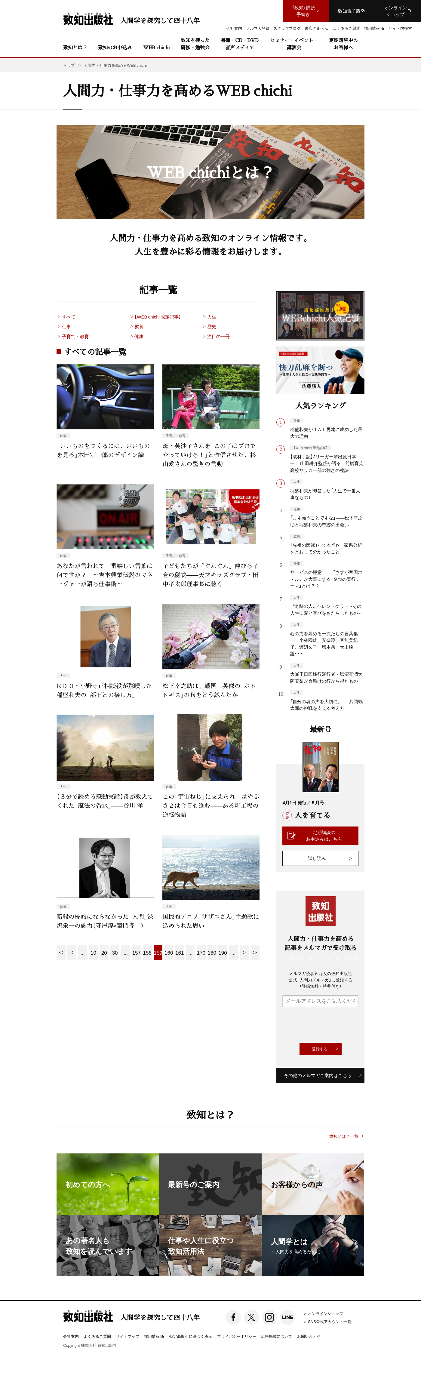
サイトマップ (127, 1336)
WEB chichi (156, 47)
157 (136, 952)
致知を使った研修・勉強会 (195, 44)
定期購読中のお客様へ (343, 44)
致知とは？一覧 (343, 1136)
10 (93, 952)
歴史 (209, 326)
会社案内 (71, 1336)
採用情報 (154, 1336)
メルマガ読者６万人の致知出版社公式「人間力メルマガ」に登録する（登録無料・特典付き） (320, 979)
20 (104, 952)
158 (147, 952)
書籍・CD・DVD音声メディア (240, 44)
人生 (209, 316)
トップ (69, 65)
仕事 (64, 326)
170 (201, 952)
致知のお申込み (115, 47)
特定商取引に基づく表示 (190, 1336)
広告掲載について (276, 1336)
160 (168, 952)
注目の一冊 (216, 336)
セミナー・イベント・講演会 (294, 44)
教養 (136, 326)
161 (179, 952)
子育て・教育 (73, 336)
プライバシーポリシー (236, 1336)
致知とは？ (75, 47)
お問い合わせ (309, 1336)
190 (222, 952)
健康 (136, 336)
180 (212, 952)
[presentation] (328, 1025)
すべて (66, 316)
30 (115, 952)
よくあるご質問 (97, 1336)
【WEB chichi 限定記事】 (155, 316)
